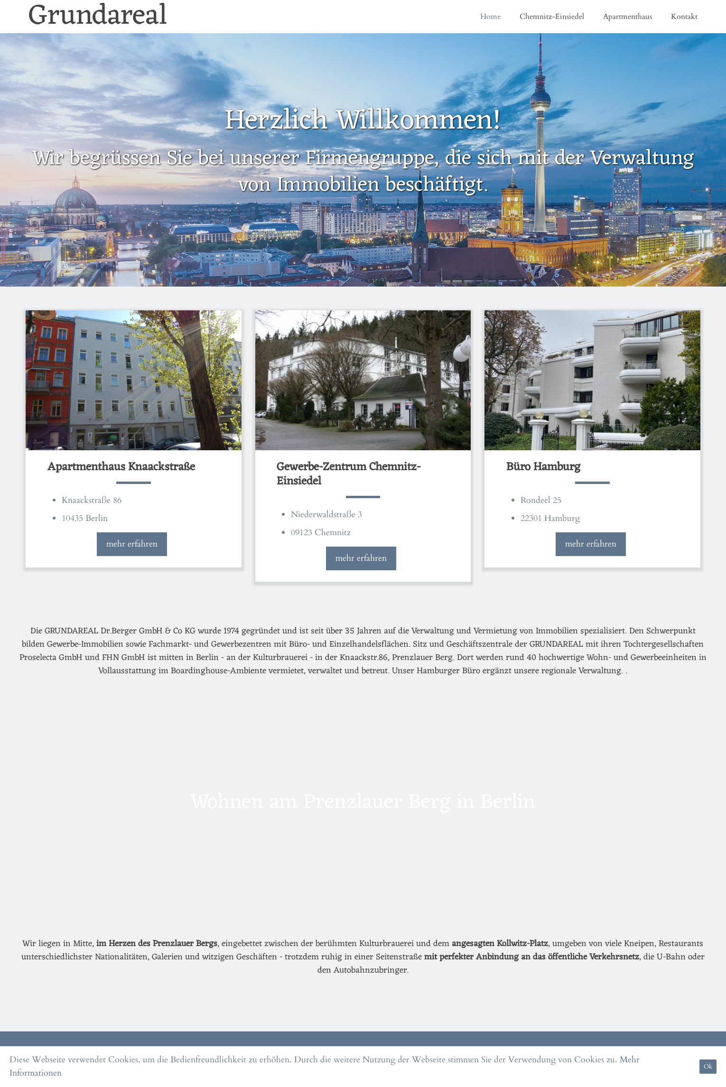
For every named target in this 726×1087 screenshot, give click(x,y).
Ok (708, 1066)
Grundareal (98, 16)
